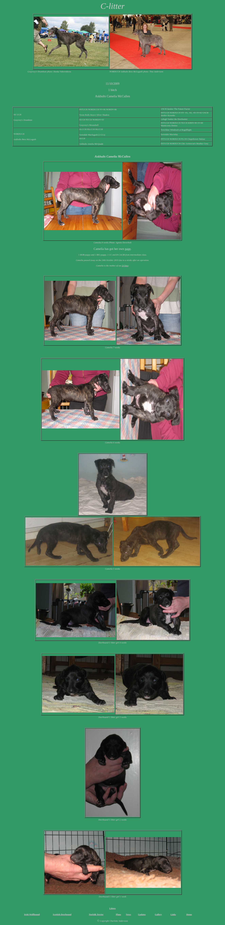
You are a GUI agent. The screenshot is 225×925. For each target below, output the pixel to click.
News (128, 914)
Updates (142, 914)
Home (189, 914)
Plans (118, 914)
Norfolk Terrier (96, 914)
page (128, 249)
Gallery (158, 914)
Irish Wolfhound (32, 914)
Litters (112, 908)
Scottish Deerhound (62, 914)
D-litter (125, 265)
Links (173, 914)
